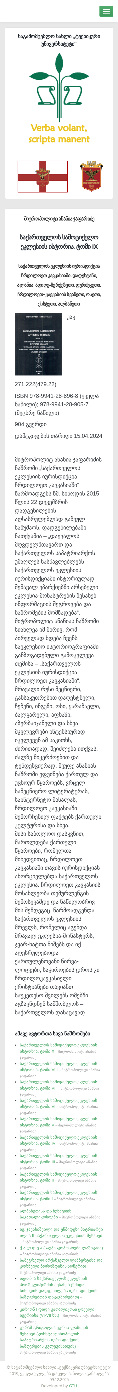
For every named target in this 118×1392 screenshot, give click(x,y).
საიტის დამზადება (77, 1364)
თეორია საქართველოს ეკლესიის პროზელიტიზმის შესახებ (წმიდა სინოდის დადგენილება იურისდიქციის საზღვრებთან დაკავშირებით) (59, 1290)
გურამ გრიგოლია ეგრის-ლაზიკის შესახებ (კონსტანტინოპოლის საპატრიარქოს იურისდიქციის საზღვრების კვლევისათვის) (54, 1339)
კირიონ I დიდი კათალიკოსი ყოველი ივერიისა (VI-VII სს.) (61, 1315)
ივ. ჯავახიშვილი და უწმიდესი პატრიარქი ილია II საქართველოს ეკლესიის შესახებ (61, 1235)
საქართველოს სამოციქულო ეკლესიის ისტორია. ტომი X (58, 1051)
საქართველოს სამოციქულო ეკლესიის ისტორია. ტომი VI (59, 1106)
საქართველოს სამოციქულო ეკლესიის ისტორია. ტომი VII (59, 1088)
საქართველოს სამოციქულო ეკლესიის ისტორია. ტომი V (58, 1124)
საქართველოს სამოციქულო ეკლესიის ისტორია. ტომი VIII (60, 1069)
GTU (73, 1386)
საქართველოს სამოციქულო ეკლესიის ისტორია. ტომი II (58, 1180)
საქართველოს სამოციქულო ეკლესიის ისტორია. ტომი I (58, 1198)
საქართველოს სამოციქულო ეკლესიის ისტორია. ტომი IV (59, 1143)
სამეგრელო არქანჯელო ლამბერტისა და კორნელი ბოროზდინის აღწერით (61, 1266)
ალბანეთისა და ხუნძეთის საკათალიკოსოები (60, 1217)
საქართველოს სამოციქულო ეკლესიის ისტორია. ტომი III (59, 1161)
